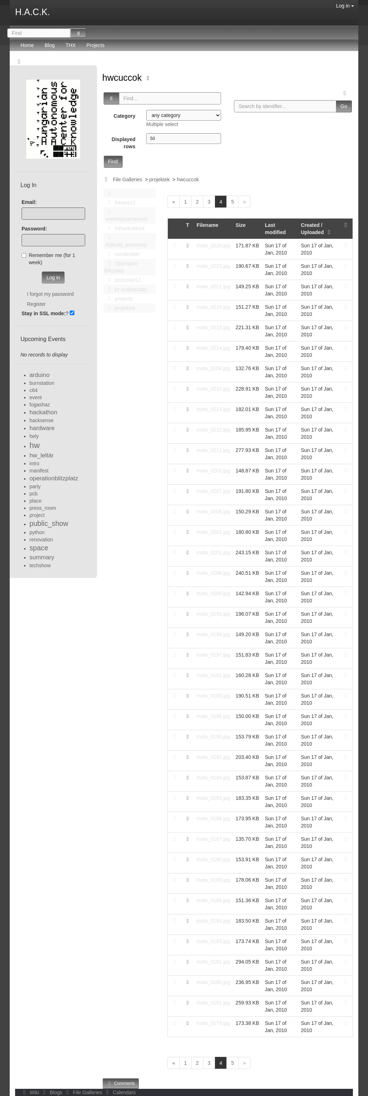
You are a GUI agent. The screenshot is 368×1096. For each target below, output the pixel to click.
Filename (207, 225)
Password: (34, 229)
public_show (48, 523)
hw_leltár (41, 455)
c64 (33, 390)
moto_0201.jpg (213, 552)
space (38, 548)
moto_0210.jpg (213, 389)
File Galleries (127, 179)
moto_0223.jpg (213, 266)
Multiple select (162, 124)
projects (119, 299)
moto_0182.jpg (213, 962)
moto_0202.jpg (213, 471)
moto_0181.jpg (213, 1003)
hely (34, 436)
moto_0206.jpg (213, 573)
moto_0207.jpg (213, 491)
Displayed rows (123, 142)
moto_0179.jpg (213, 1023)
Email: (29, 202)
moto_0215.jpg (213, 327)
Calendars (119, 1092)
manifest (39, 471)
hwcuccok (123, 78)
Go (343, 106)
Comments (120, 1083)
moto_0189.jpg (213, 880)
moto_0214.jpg (213, 348)
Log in (345, 6)
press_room (42, 508)
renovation (41, 539)
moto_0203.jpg (213, 532)
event (35, 397)
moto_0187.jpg (213, 839)
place (35, 501)
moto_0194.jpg (213, 777)
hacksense (41, 420)
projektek (159, 179)
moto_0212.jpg (213, 430)
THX (70, 45)
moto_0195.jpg (213, 737)
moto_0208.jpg (213, 511)
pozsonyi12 (123, 280)
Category (124, 116)
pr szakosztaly (126, 289)
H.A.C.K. (32, 12)
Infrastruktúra (125, 228)
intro (34, 463)
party (35, 486)
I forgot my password (50, 294)
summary (41, 557)
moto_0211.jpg (213, 450)
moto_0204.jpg (213, 368)
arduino (39, 375)
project (37, 515)
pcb (33, 493)
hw (34, 445)
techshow (40, 565)
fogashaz (39, 404)
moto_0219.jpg (213, 307)
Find (113, 161)
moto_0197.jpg (213, 655)
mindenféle (122, 254)
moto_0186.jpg (213, 900)
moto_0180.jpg (213, 982)
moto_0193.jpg (213, 798)
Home (27, 45)
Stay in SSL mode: (44, 313)
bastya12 (120, 202)
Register (36, 304)
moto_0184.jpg (213, 921)
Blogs (52, 1092)
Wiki (30, 1092)
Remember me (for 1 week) (48, 258)
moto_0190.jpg (213, 859)
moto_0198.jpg (213, 634)
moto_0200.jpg (213, 593)
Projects (95, 45)
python (37, 532)
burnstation (41, 383)
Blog (50, 45)
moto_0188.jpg (213, 818)
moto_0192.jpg (213, 757)
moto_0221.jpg (213, 286)
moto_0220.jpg (213, 245)
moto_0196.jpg (213, 716)
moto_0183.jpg (213, 941)
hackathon (43, 412)
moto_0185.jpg (213, 696)
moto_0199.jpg (213, 614)
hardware (42, 428)
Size (241, 225)
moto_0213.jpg (213, 409)
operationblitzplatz (53, 478)
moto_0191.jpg (213, 675)
